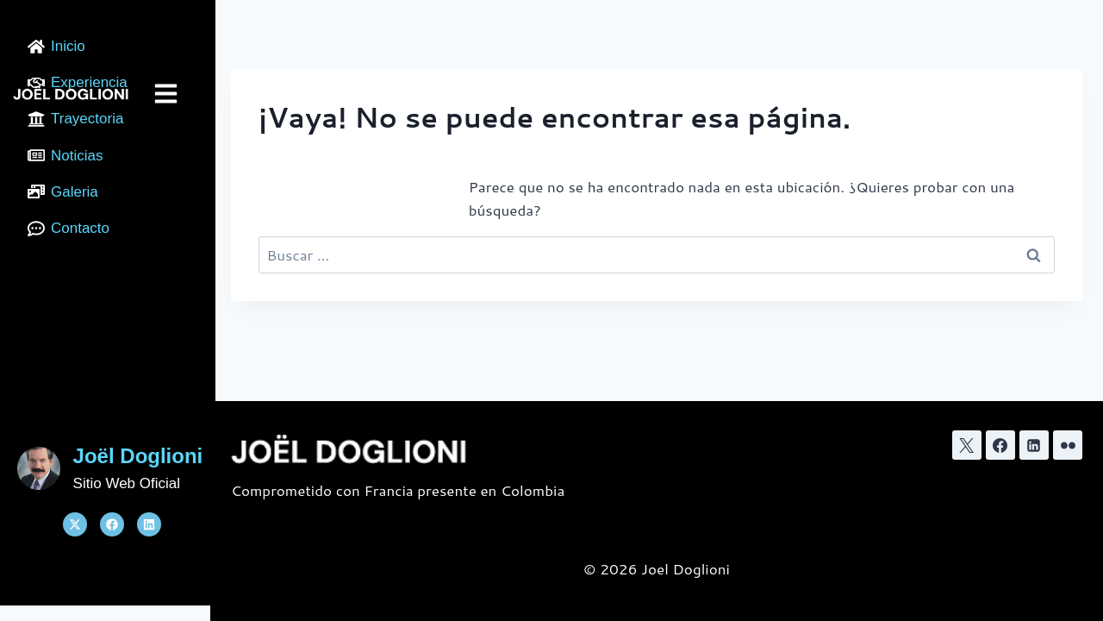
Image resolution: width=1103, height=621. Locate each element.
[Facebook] (1000, 445)
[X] (966, 445)
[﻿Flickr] (1067, 445)
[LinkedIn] (1034, 445)
